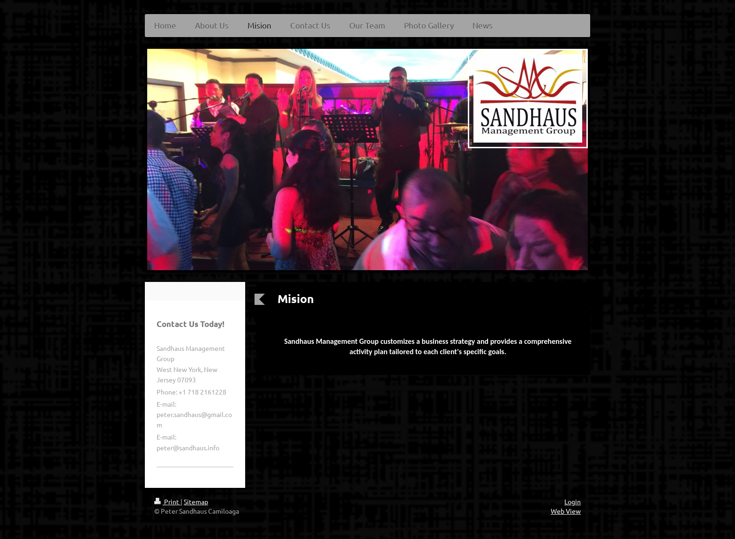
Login (572, 501)
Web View (566, 511)
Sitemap (196, 501)
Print (167, 501)
